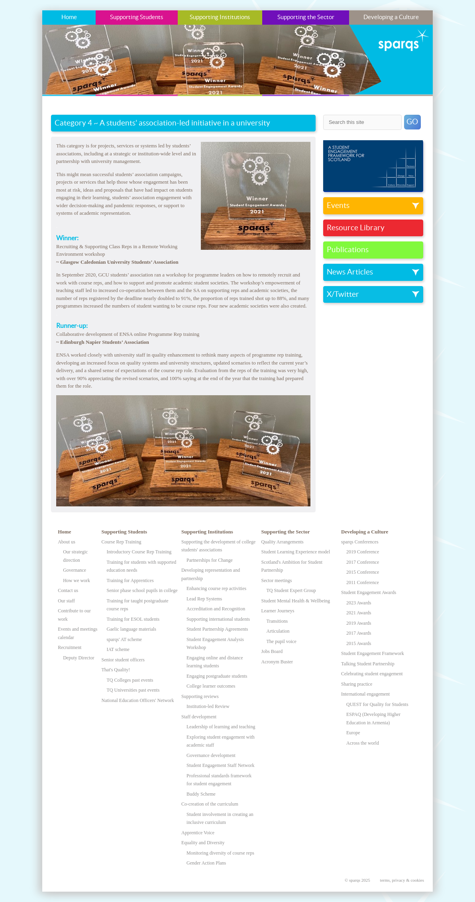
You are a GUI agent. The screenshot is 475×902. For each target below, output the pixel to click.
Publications (348, 250)
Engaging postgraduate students (216, 676)
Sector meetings (276, 580)
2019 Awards (358, 623)
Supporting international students (218, 619)
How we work (76, 580)
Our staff (66, 601)
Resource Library (356, 228)
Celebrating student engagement (371, 673)
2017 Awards (358, 633)
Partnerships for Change (209, 560)
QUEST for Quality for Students (377, 704)
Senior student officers (123, 660)
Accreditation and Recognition (215, 609)
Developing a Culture (391, 17)
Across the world (362, 743)
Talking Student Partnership (368, 664)
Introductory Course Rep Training (139, 552)
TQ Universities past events (133, 690)
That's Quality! (116, 670)
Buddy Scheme (201, 794)
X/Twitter (343, 294)
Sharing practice (356, 684)
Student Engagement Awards (368, 592)
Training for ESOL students (133, 619)
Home (69, 17)
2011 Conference (362, 582)
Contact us (68, 590)
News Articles (350, 272)
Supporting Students (136, 17)
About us (66, 542)
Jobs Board (272, 651)
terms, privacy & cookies (402, 880)
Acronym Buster (277, 662)
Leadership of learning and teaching (220, 726)
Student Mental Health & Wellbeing (295, 601)
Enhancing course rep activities (216, 588)
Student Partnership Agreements (217, 629)
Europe (353, 732)
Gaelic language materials (131, 629)
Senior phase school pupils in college (142, 590)
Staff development (198, 717)
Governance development (211, 755)
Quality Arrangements (282, 542)
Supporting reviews (200, 696)
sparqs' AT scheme (124, 639)
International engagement (365, 694)
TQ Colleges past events (130, 680)
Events (338, 206)
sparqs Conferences (360, 542)
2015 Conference (362, 572)
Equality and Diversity (203, 842)
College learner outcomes (210, 686)
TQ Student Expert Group (291, 590)
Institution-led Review (208, 706)
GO (412, 122)
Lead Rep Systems (204, 599)
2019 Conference (362, 552)
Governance (74, 570)
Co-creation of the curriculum (209, 804)
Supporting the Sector (305, 17)
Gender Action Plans (206, 863)
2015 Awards (358, 643)
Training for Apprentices (130, 580)
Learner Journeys (277, 611)
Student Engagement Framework (372, 653)
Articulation (278, 631)
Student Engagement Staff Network (220, 765)
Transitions (277, 621)
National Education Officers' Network (138, 700)
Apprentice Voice (197, 832)
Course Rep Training (121, 542)
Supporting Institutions (220, 17)
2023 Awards (358, 603)
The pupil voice (281, 641)
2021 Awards (358, 613)
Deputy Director (78, 658)
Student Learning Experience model (295, 552)
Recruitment (69, 647)
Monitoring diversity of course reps (220, 853)
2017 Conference (362, 562)
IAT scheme (118, 649)
